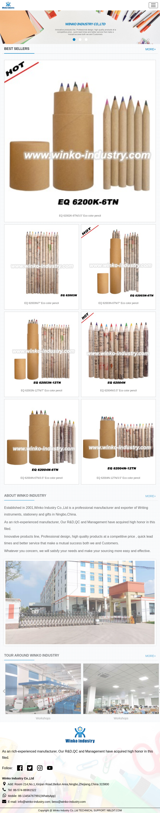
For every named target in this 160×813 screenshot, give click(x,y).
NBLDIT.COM (114, 810)
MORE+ (150, 49)
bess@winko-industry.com (69, 801)
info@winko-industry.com (34, 801)
